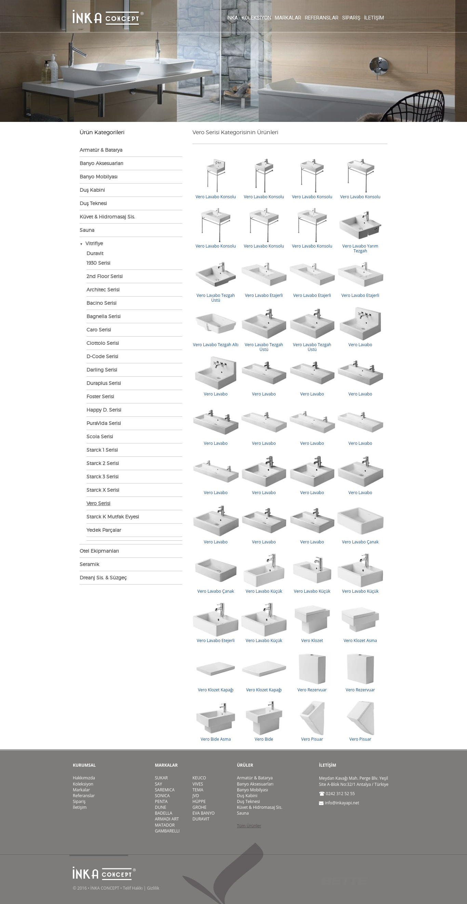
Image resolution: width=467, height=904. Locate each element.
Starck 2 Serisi (102, 463)
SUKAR (161, 778)
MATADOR (165, 825)
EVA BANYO (203, 813)
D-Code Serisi (102, 356)
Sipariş (351, 18)
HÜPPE (199, 801)
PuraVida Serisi (103, 423)
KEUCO (199, 778)
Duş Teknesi (93, 203)
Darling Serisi (101, 370)
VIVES (197, 784)
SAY (158, 784)
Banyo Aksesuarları (101, 163)
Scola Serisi (99, 436)
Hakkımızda (84, 778)
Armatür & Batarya (101, 150)
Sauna (87, 230)
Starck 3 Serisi (102, 476)
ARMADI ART (167, 819)
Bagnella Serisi (103, 316)
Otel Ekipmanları (99, 551)
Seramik (89, 564)
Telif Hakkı (133, 888)
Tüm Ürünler (249, 826)
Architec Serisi (103, 289)
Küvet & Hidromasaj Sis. (107, 216)
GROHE (199, 807)
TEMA (197, 790)
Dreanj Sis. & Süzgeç (103, 577)
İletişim (374, 18)
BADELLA (163, 813)
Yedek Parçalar (103, 530)
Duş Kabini (92, 190)
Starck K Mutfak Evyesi (112, 516)
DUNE (160, 807)
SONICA (162, 796)
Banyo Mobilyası (99, 176)
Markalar (288, 18)
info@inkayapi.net (342, 803)
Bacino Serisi (101, 303)
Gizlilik (153, 888)
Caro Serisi (98, 329)
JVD (195, 796)
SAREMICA (165, 790)
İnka (232, 18)
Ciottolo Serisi (102, 343)
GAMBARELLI (167, 831)
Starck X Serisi (102, 490)
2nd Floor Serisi (104, 276)
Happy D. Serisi (103, 410)
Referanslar (321, 18)
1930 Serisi (98, 263)
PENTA (161, 801)
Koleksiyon (256, 18)
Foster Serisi (100, 396)
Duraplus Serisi (103, 383)
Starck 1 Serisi (102, 450)
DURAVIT (201, 819)
